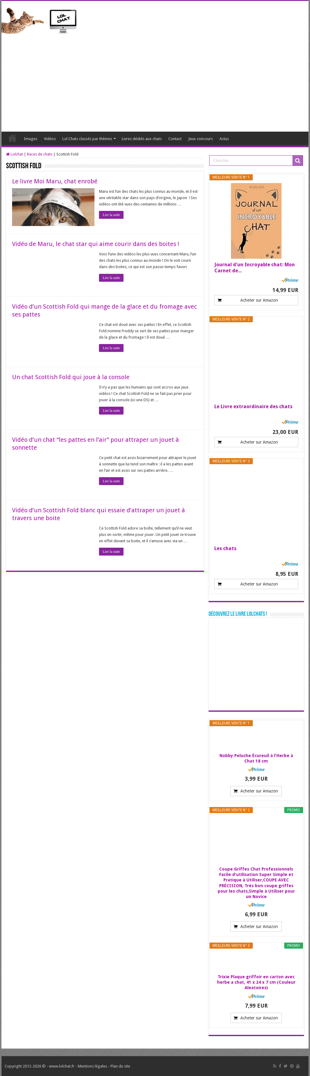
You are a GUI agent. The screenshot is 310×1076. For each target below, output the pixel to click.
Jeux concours (200, 138)
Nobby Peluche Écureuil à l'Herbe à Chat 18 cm (256, 758)
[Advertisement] (155, 80)
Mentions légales (92, 1066)
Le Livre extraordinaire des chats (253, 406)
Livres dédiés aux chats (142, 138)
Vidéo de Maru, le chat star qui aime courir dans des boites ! (95, 244)
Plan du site (120, 1066)
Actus (224, 138)
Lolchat (12, 138)
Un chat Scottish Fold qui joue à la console (71, 377)
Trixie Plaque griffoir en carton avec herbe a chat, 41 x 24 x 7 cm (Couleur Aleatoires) (256, 982)
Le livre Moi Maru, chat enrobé (54, 181)
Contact (175, 138)
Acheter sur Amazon (259, 300)
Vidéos (50, 138)
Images (30, 138)
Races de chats (39, 154)
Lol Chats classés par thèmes (87, 138)
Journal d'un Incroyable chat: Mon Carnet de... (254, 268)
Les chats (225, 548)
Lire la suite (111, 215)
